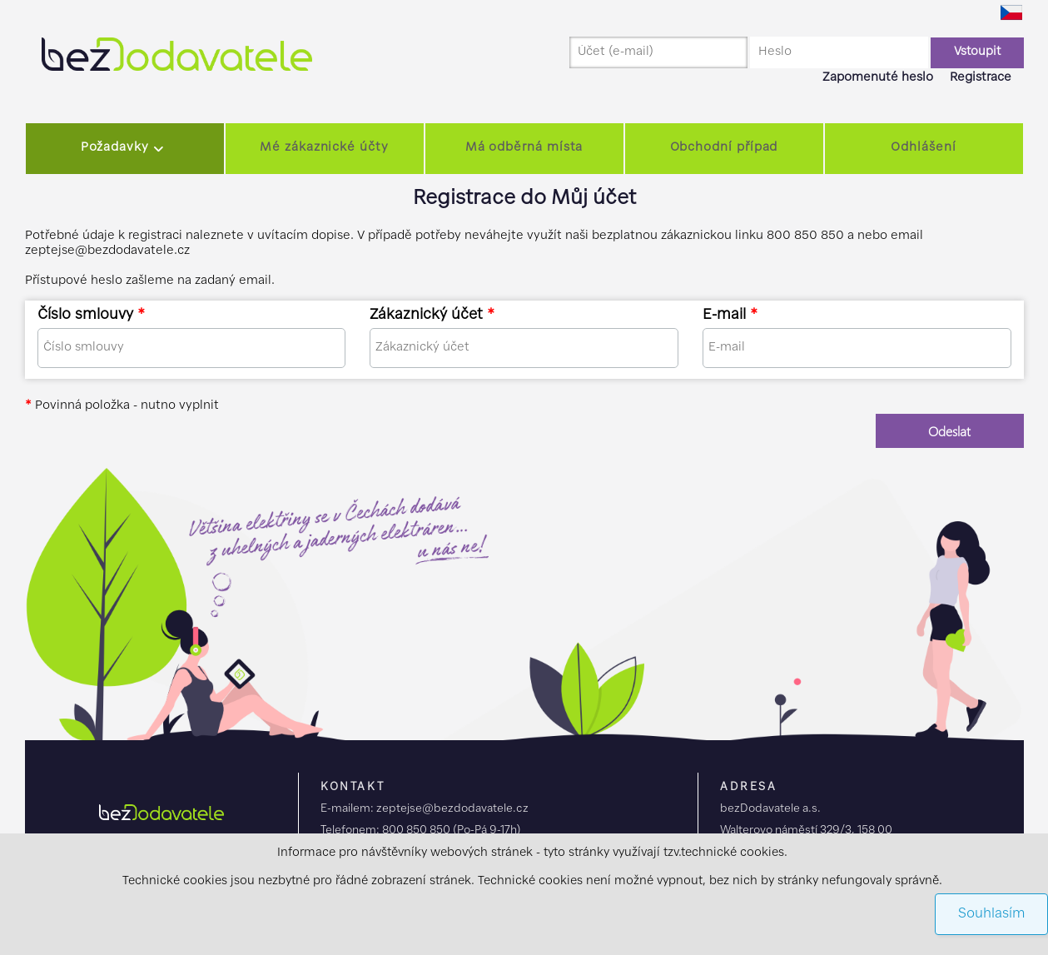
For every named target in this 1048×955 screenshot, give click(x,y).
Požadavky (115, 148)
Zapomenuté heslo (877, 78)
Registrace (980, 78)
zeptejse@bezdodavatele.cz (452, 808)
